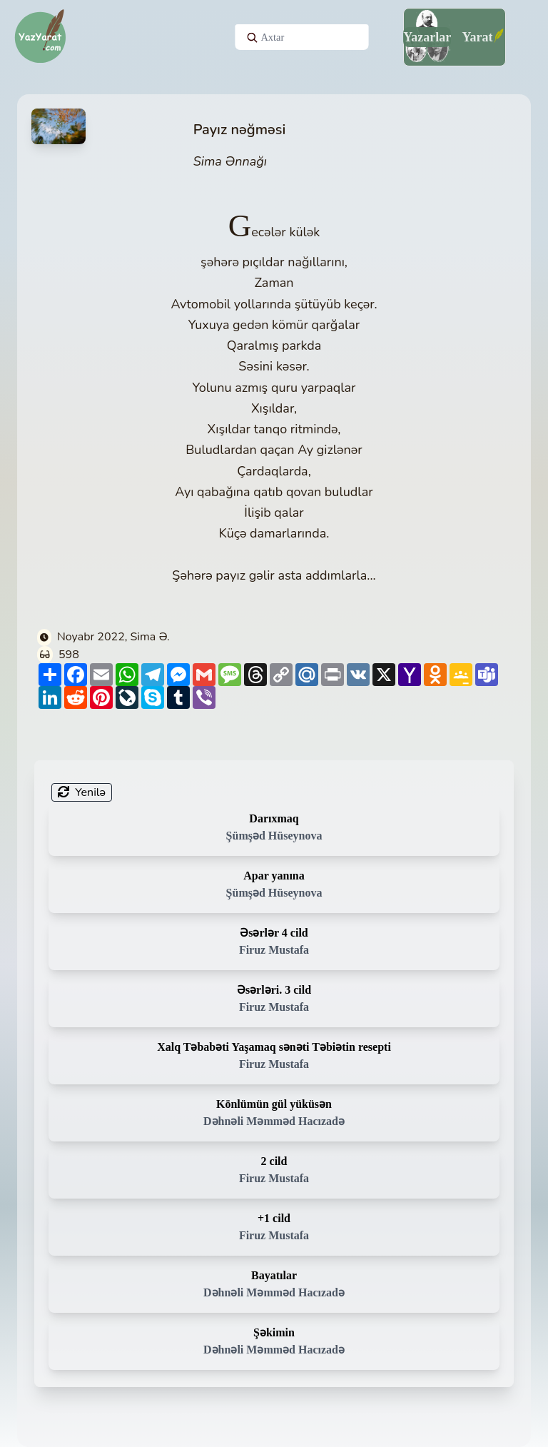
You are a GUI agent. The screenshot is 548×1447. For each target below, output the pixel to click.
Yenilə (82, 792)
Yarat (477, 37)
